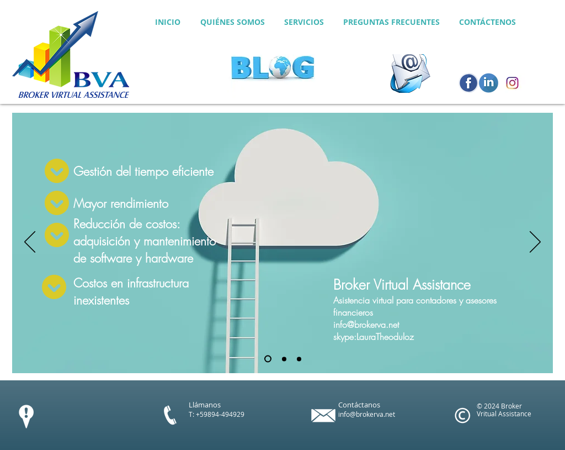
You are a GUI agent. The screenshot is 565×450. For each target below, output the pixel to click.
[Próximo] (535, 242)
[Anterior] (29, 242)
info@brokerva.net (366, 324)
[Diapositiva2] (284, 359)
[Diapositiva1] (267, 359)
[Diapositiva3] (299, 359)
